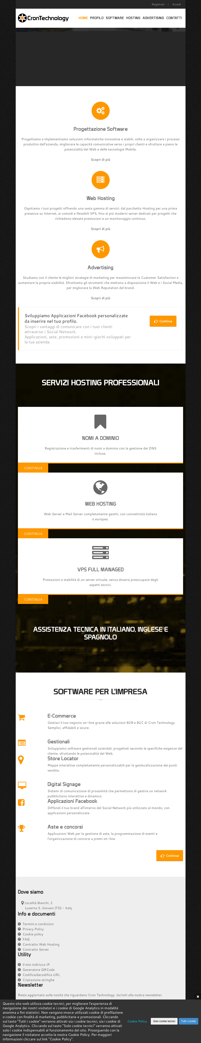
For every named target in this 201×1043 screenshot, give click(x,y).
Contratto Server (33, 949)
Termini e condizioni (36, 924)
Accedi (176, 4)
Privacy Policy (31, 929)
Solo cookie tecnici (164, 1021)
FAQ (24, 939)
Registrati (158, 4)
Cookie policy (30, 934)
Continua (163, 321)
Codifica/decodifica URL (39, 974)
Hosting (133, 18)
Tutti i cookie (188, 1021)
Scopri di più (100, 159)
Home (83, 18)
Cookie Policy (137, 1021)
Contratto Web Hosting (38, 944)
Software (115, 18)
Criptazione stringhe (36, 980)
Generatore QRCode (36, 969)
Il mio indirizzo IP (34, 964)
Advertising (153, 18)
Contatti (174, 18)
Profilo (96, 18)
